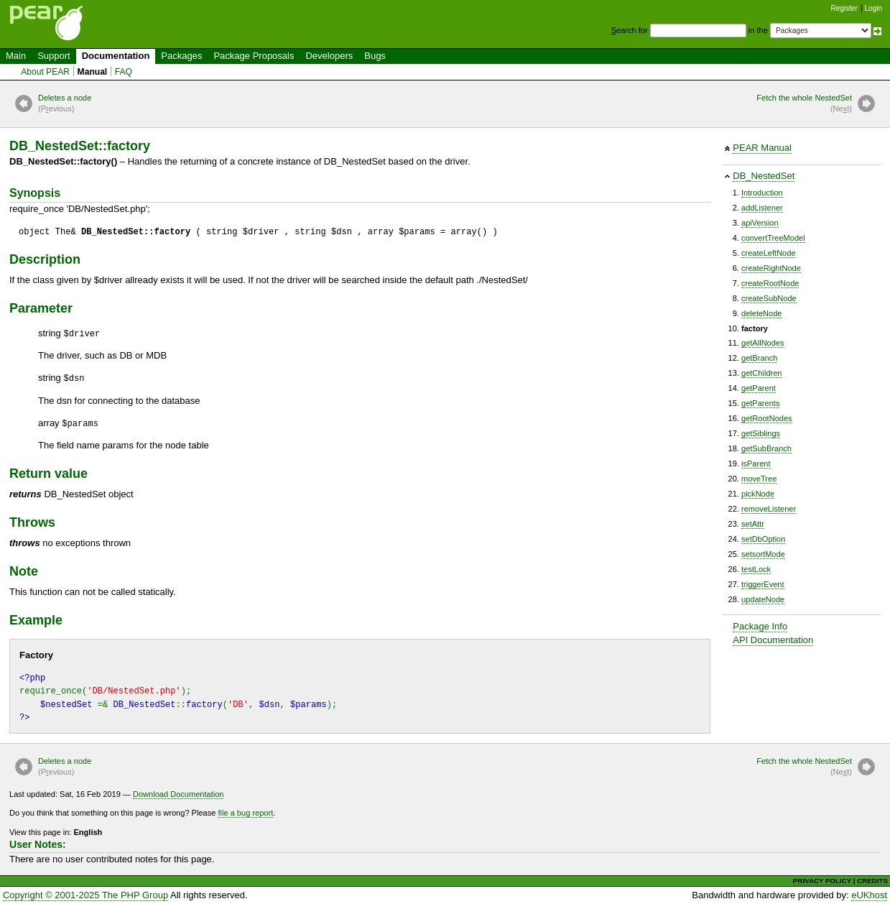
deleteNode (761, 313)
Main (16, 55)
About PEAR (45, 72)
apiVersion (760, 222)
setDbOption (763, 539)
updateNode (762, 599)
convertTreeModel (773, 238)
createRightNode (771, 268)
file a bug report (245, 812)
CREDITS (872, 881)
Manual (93, 72)
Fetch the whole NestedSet (804, 104)
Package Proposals (253, 55)
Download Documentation (178, 794)
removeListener (768, 508)
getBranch (759, 358)
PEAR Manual (762, 147)
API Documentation (773, 640)
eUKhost (869, 895)
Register (844, 8)
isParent (756, 463)
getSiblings (760, 433)
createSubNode (769, 298)
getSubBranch (766, 448)
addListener (762, 207)
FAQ (123, 72)
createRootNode (770, 283)
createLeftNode (768, 253)
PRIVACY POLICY (822, 881)
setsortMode (763, 554)
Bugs (375, 55)
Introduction (762, 192)
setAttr (752, 524)
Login (873, 8)
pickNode (757, 493)
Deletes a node (64, 104)
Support (53, 55)
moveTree (759, 478)
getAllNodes (762, 342)
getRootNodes (766, 418)
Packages (181, 55)
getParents (760, 403)
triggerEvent (762, 584)
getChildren (761, 373)
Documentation (116, 55)
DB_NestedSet (763, 175)
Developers (329, 55)
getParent (758, 388)
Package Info (760, 626)
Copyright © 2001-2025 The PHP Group (85, 895)
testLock (756, 569)
